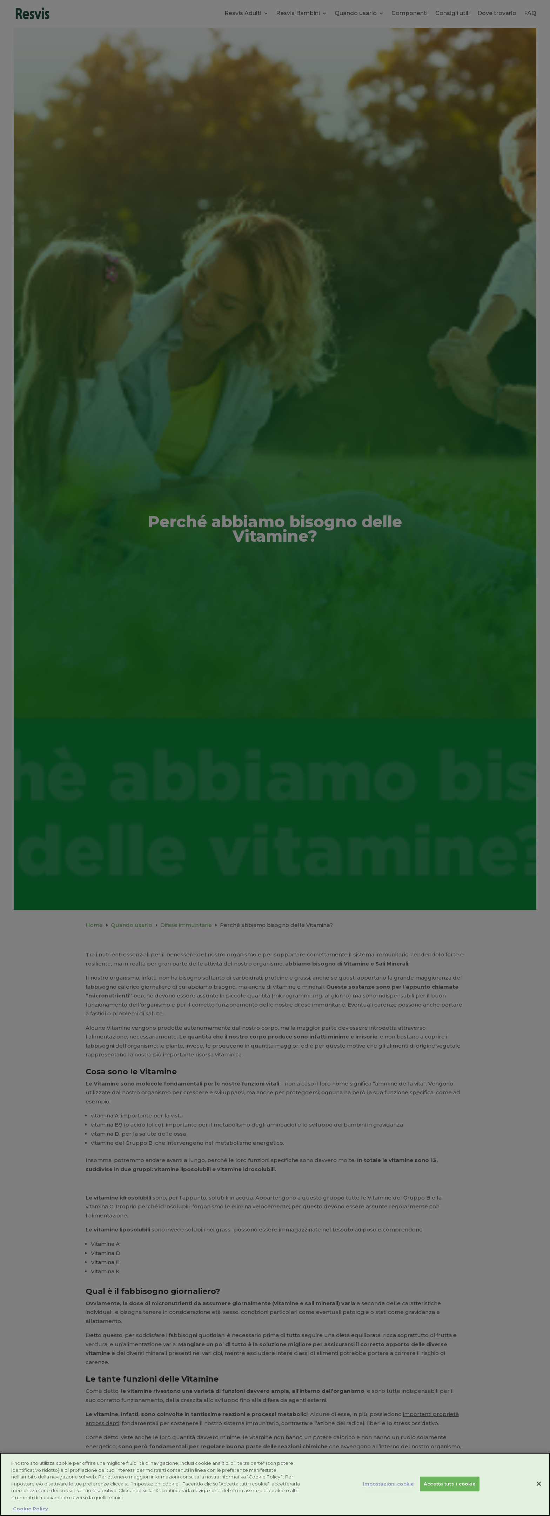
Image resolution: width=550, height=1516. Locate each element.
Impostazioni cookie (388, 1484)
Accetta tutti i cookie (450, 1484)
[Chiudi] (538, 1483)
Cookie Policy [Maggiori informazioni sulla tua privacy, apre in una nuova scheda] (30, 1508)
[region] (275, 1484)
